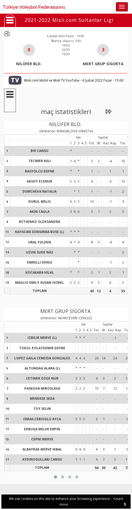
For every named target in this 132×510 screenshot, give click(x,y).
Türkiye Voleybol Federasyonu (34, 7)
